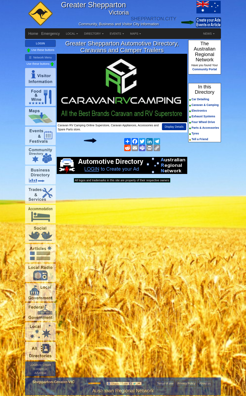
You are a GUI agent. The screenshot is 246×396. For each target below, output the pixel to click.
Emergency (50, 34)
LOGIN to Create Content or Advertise (40, 369)
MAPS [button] (135, 33)
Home (33, 34)
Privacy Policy (186, 383)
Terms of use (165, 383)
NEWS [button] (209, 33)
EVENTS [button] (117, 33)
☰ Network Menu (40, 57)
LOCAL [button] (72, 33)
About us (205, 383)
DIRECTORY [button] (94, 33)
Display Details (174, 126)
